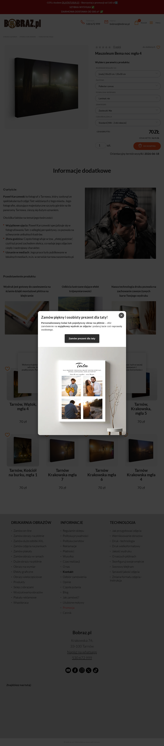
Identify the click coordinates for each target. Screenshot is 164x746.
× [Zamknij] (121, 315)
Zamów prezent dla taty (82, 338)
